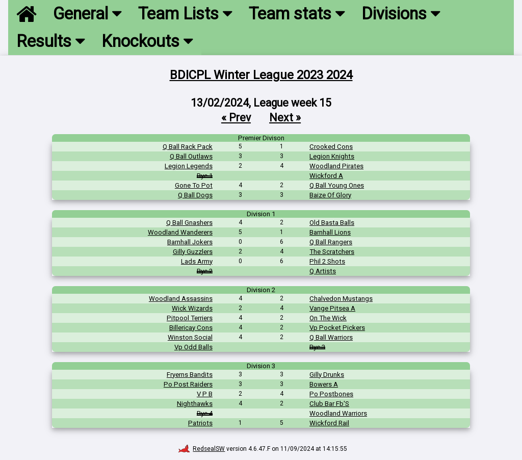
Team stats (297, 13)
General (87, 13)
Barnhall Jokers (190, 242)
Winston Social (190, 337)
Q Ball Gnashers (189, 222)
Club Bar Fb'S (329, 403)
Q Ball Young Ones (336, 185)
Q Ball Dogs (195, 195)
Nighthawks (195, 403)
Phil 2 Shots (327, 261)
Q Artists (322, 271)
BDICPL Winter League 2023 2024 (261, 75)
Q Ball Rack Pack (188, 146)
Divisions (400, 13)
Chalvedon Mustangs (341, 298)
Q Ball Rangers (330, 242)
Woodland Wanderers (180, 232)
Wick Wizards (192, 308)
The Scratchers (331, 251)
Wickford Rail (329, 423)
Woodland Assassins (181, 298)
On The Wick (328, 318)
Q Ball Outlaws (191, 156)
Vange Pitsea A (332, 308)
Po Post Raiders (188, 384)
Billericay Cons (191, 327)
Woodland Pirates (336, 166)
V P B (205, 394)
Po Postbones (331, 394)
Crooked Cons (331, 146)
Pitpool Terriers (190, 318)
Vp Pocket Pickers (337, 327)
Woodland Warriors (338, 413)
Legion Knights (331, 156)
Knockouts (147, 41)
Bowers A (323, 384)
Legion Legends (189, 166)
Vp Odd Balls (193, 347)
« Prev (236, 117)
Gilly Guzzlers (193, 251)
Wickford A (326, 176)
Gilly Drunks (326, 374)
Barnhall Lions (330, 232)
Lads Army (197, 261)
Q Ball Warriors (331, 337)
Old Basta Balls (331, 222)
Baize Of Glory (330, 195)
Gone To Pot (194, 185)
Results (50, 41)
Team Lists (185, 13)
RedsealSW (201, 448)
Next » (285, 117)
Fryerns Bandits (190, 374)
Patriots (200, 423)
